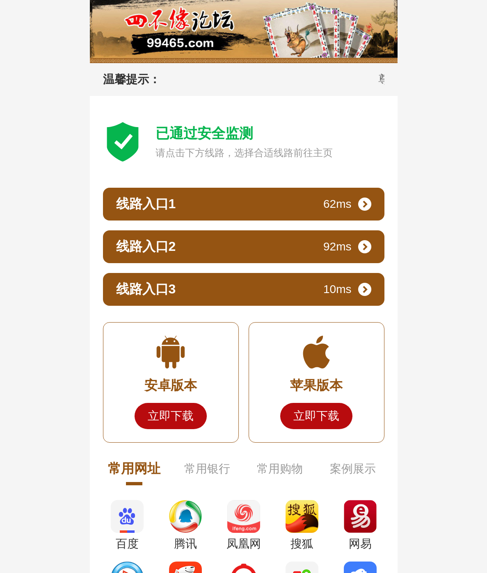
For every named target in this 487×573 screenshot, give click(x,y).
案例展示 (353, 468)
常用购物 (280, 468)
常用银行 (207, 468)
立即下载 (171, 415)
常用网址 (134, 468)
